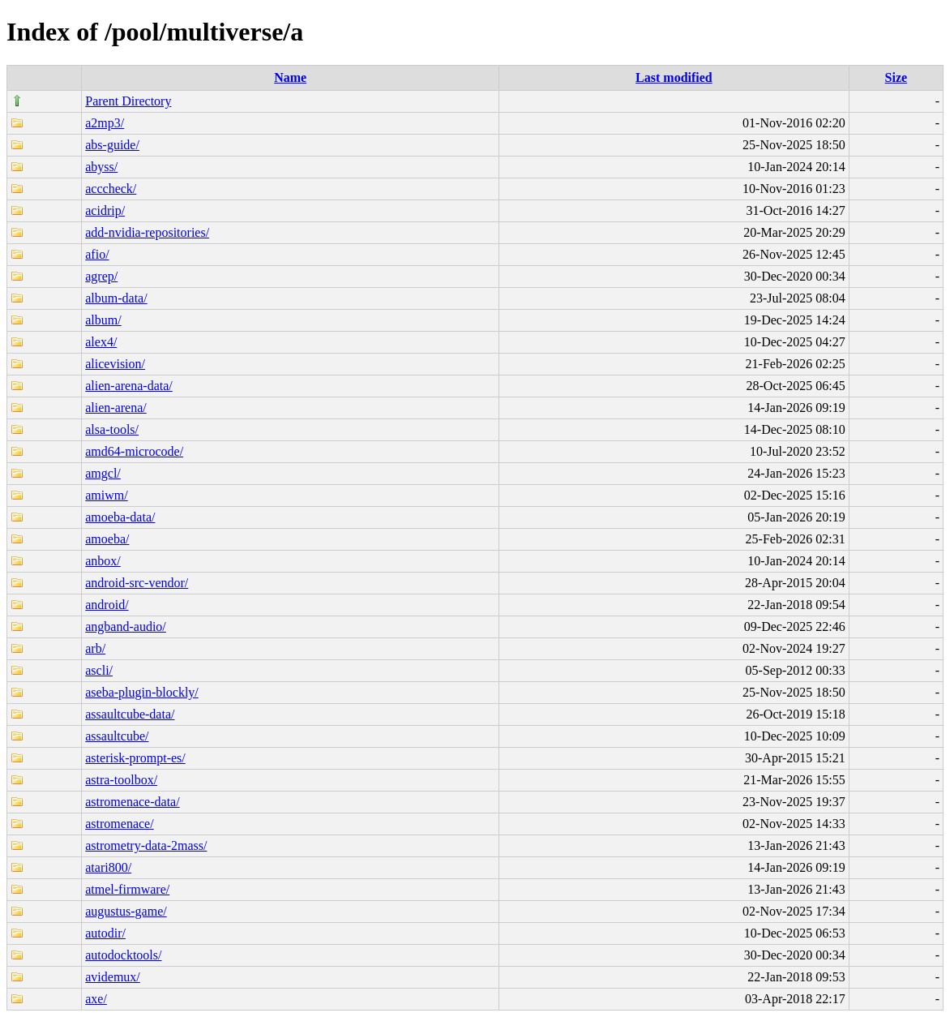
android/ (106, 604)
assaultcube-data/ (129, 714)
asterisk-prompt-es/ (135, 758)
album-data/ (116, 298)
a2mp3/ (104, 123)
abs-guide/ (112, 145)
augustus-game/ (125, 911)
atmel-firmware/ (127, 889)
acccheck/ (110, 188)
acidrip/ (105, 210)
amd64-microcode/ (134, 451)
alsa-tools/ (112, 429)
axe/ (96, 999)
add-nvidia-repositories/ (147, 232)
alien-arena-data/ (128, 386)
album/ (103, 320)
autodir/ (105, 933)
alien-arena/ (116, 407)
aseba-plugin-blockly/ (142, 692)
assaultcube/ (116, 736)
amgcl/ (103, 473)
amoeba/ (107, 539)
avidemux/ (112, 977)
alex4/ (101, 342)
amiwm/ (106, 495)
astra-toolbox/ (121, 780)
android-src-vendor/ (136, 583)
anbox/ (103, 561)
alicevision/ (115, 364)
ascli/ (99, 670)
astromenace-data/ (132, 802)
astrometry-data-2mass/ (146, 845)
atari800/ (108, 867)
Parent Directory (128, 101)
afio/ (97, 254)
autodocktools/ (123, 955)
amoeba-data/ (120, 517)
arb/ (95, 648)
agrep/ (101, 276)
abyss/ (101, 167)
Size (896, 77)
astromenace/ (119, 823)
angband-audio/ (125, 626)
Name (290, 77)
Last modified (673, 77)
